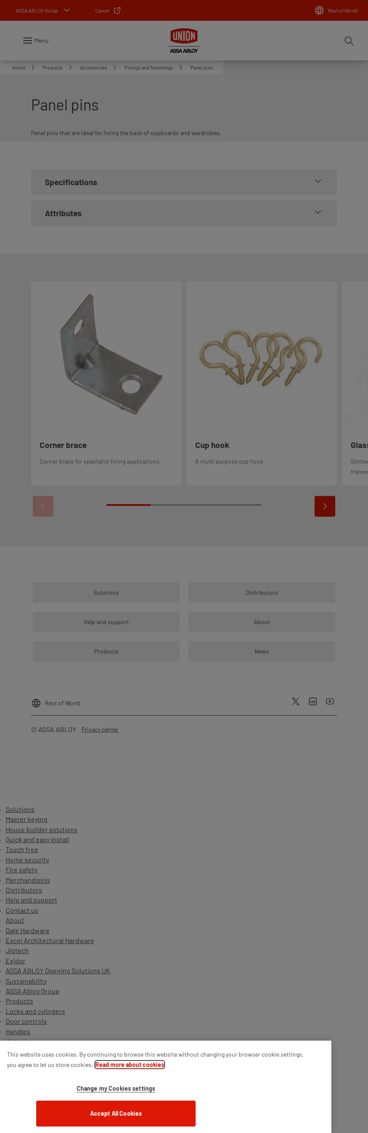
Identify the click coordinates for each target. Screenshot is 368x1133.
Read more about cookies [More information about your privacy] (129, 1071)
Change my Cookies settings (116, 1095)
